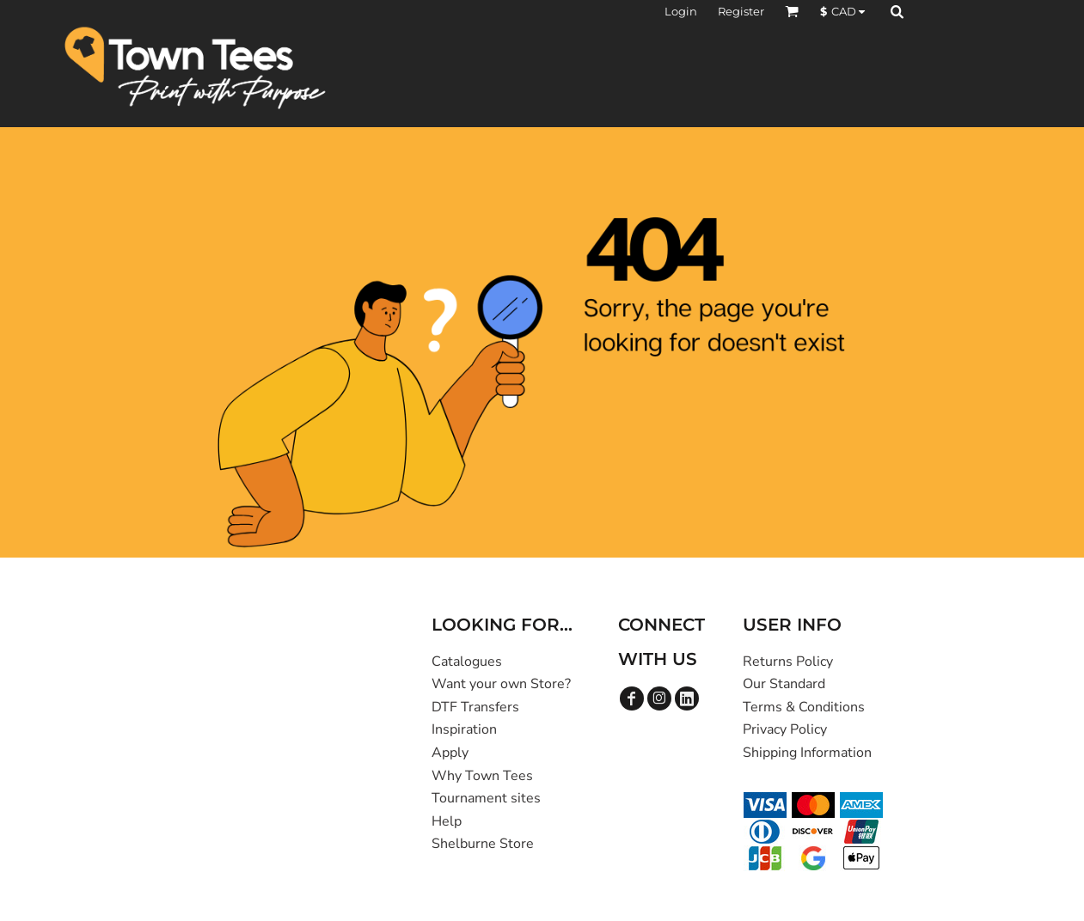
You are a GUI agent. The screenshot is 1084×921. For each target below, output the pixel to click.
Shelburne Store (483, 843)
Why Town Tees (482, 775)
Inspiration (464, 729)
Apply (450, 752)
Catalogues (467, 661)
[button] (792, 11)
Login (680, 11)
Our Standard (784, 683)
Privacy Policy (785, 729)
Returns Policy (788, 661)
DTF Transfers (475, 707)
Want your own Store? (501, 683)
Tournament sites (486, 798)
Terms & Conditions (804, 707)
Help (447, 821)
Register (741, 11)
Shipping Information (807, 752)
